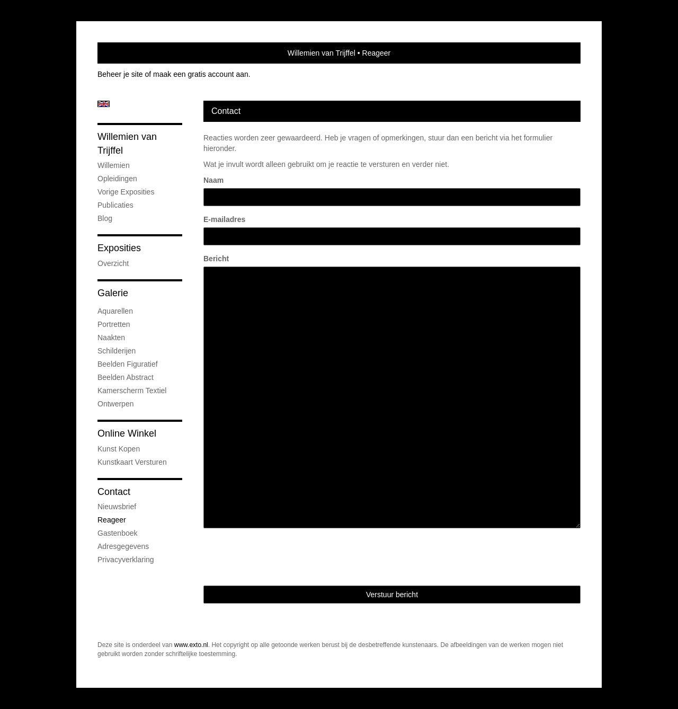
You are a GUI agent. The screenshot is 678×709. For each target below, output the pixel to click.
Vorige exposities (125, 192)
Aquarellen (115, 311)
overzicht (113, 263)
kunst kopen (118, 449)
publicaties (115, 205)
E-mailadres (224, 219)
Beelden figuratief (127, 364)
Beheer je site (120, 74)
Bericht (216, 258)
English (103, 104)
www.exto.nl (191, 645)
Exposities (119, 248)
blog (104, 218)
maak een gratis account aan (200, 74)
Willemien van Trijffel (321, 53)
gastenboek (117, 533)
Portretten (113, 324)
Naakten (111, 337)
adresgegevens (123, 546)
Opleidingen (117, 178)
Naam (213, 180)
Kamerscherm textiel (131, 390)
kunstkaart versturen (132, 462)
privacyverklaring (125, 559)
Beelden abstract (125, 377)
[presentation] (283, 557)
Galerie (112, 293)
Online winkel (126, 433)
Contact (113, 491)
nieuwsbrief (116, 506)
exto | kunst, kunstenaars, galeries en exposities (127, 53)
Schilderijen (116, 351)
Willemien (113, 165)
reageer (111, 520)
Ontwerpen (115, 404)
